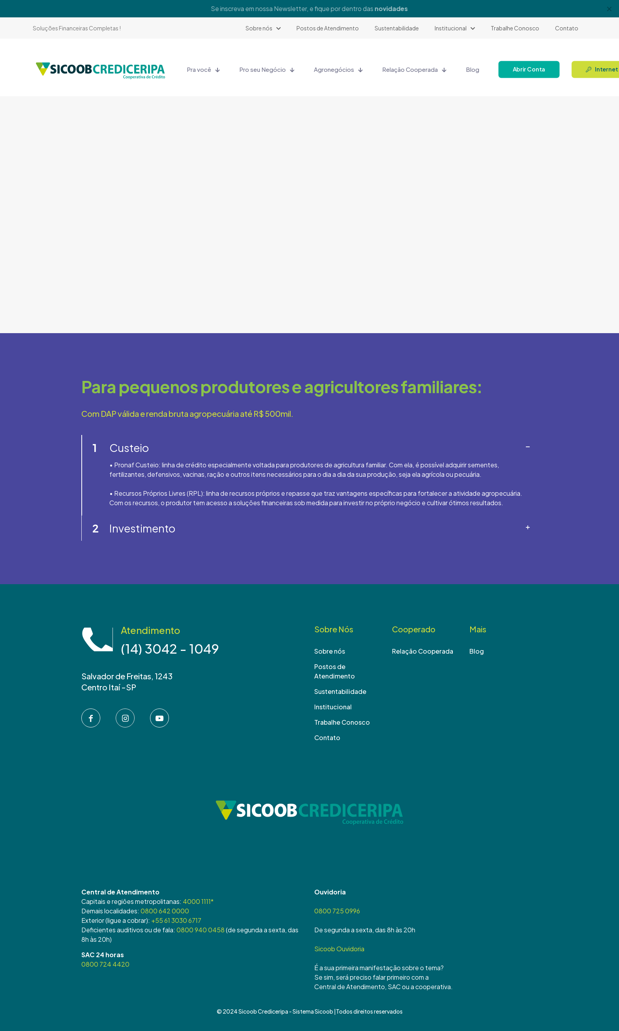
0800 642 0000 (165, 911)
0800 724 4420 (105, 964)
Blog (476, 651)
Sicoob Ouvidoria (339, 949)
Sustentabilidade (340, 691)
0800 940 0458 (200, 930)
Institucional (333, 707)
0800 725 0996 (337, 911)
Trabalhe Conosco (342, 722)
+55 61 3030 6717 (176, 920)
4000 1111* (198, 901)
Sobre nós (329, 651)
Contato (327, 737)
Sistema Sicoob (313, 1011)
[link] (309, 475)
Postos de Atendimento (334, 671)
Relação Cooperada (422, 651)
